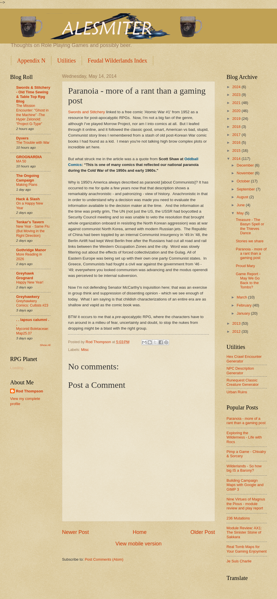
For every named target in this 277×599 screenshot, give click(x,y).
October (244, 181)
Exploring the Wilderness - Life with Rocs (244, 437)
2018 (237, 126)
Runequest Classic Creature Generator (243, 382)
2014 (237, 158)
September (246, 189)
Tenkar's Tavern (30, 222)
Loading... (18, 368)
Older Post (202, 532)
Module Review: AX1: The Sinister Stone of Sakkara (244, 532)
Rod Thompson (29, 391)
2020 (237, 111)
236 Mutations (238, 518)
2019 (237, 118)
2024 (237, 87)
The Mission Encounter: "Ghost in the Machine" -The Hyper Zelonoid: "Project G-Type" (32, 115)
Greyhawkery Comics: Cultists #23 (32, 303)
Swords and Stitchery (86, 112)
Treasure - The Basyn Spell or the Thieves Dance (250, 226)
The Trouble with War (33, 143)
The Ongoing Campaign (27, 177)
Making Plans (26, 185)
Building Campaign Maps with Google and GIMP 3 (245, 485)
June (241, 205)
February (244, 305)
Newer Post (75, 532)
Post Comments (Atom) (104, 559)
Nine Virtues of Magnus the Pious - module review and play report (246, 503)
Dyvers (22, 138)
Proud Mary (245, 266)
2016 (237, 142)
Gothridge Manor (31, 250)
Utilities (66, 60)
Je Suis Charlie (239, 561)
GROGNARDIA (29, 157)
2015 (237, 150)
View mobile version (138, 544)
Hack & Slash (28, 199)
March (242, 297)
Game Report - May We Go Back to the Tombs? (248, 280)
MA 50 (21, 161)
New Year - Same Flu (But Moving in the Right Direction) (32, 231)
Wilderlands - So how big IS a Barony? (244, 468)
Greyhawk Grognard (25, 275)
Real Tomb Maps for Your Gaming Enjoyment (247, 549)
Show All (45, 345)
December (246, 165)
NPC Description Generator (240, 370)
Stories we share (249, 241)
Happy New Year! (29, 282)
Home (140, 532)
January (244, 313)
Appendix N (31, 60)
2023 (237, 94)
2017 (237, 135)
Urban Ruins (237, 392)
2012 (237, 331)
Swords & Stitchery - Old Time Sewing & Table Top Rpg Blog (33, 94)
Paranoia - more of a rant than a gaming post (251, 253)
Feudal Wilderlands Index (117, 60)
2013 (237, 323)
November (246, 173)
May (241, 213)
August (243, 197)
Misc (85, 349)
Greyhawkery (28, 296)
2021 (237, 103)
